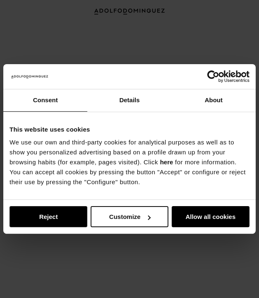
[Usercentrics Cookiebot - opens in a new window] (213, 76)
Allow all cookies (210, 216)
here (166, 162)
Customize (130, 216)
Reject (48, 216)
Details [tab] (129, 99)
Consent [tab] (45, 99)
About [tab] (214, 99)
